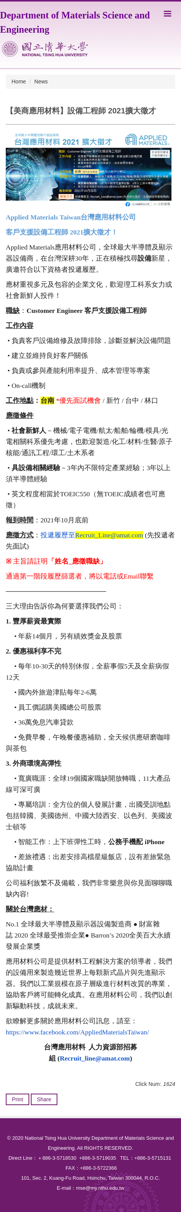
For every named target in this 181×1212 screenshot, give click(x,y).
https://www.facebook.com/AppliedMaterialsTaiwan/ (77, 1032)
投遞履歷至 (91, 535)
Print (17, 1099)
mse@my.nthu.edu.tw (100, 1188)
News (41, 81)
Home (19, 81)
